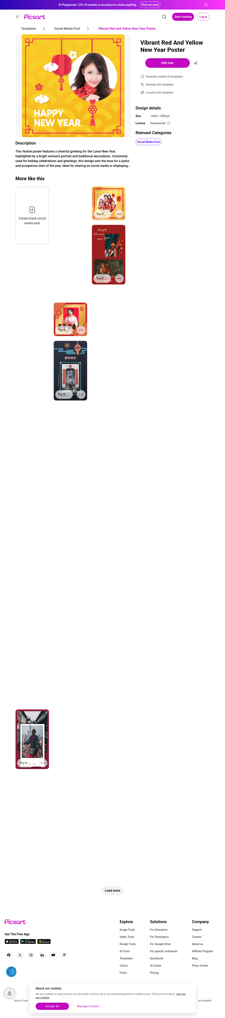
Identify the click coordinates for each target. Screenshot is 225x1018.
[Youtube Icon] (53, 955)
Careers (197, 936)
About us (197, 944)
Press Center (200, 965)
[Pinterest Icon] (64, 955)
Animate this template (160, 84)
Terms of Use (21, 1000)
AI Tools (125, 951)
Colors (124, 965)
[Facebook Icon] (9, 955)
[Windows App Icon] (44, 943)
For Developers (159, 936)
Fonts (123, 972)
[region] (112, 998)
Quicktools (156, 958)
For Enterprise (159, 929)
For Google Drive (160, 944)
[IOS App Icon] (12, 943)
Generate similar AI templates (164, 76)
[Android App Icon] (28, 943)
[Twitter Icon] (20, 955)
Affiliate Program (202, 951)
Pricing (154, 972)
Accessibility (204, 1000)
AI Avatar (155, 965)
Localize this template (159, 92)
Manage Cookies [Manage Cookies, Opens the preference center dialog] (90, 1006)
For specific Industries (164, 951)
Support (197, 929)
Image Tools (127, 929)
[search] (164, 17)
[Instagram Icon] (31, 955)
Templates (126, 958)
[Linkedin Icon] (42, 955)
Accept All (53, 1006)
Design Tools (128, 944)
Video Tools (127, 936)
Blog (195, 958)
